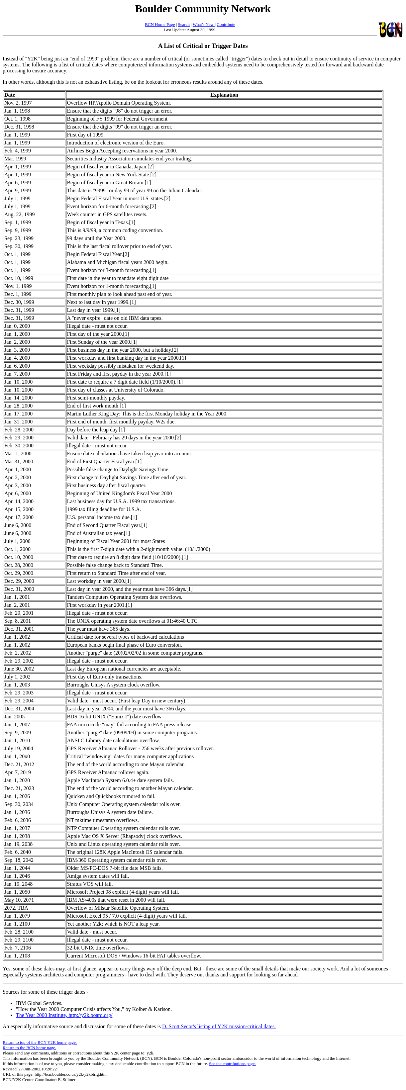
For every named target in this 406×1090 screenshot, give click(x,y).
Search (184, 24)
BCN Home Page (160, 24)
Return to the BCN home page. (29, 1047)
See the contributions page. (232, 1063)
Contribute (226, 24)
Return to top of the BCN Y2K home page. (40, 1042)
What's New (204, 24)
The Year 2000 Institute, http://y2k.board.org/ (64, 1015)
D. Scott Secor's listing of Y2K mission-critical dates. (219, 1026)
